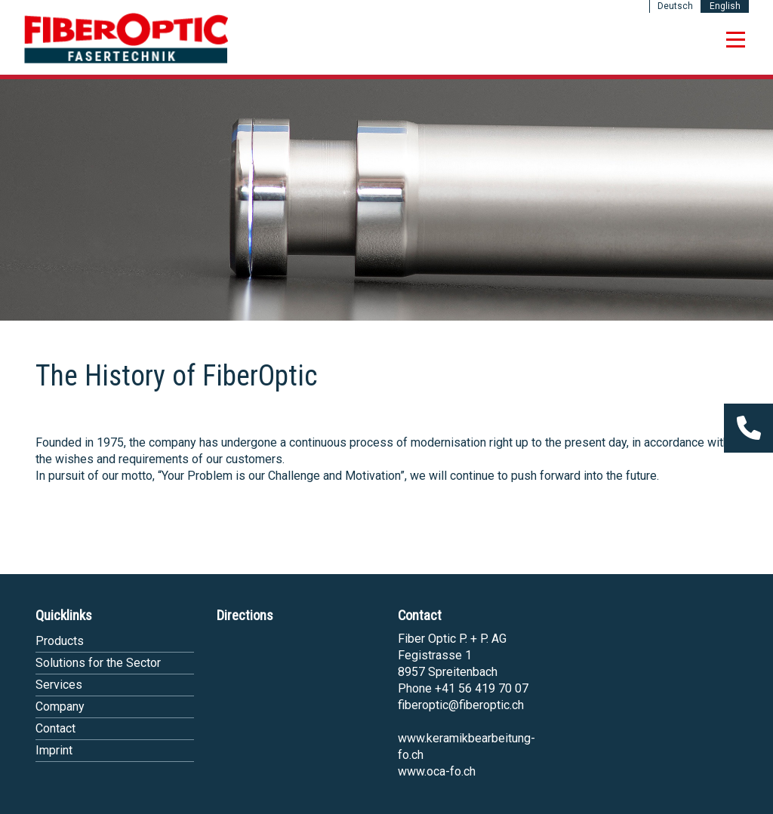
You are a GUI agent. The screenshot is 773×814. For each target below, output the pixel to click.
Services (58, 684)
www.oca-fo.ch (437, 771)
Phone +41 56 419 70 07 (463, 688)
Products (59, 641)
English (725, 6)
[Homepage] (126, 61)
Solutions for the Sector (98, 663)
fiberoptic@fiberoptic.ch (461, 705)
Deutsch (675, 6)
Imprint (53, 750)
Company (60, 706)
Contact (55, 728)
